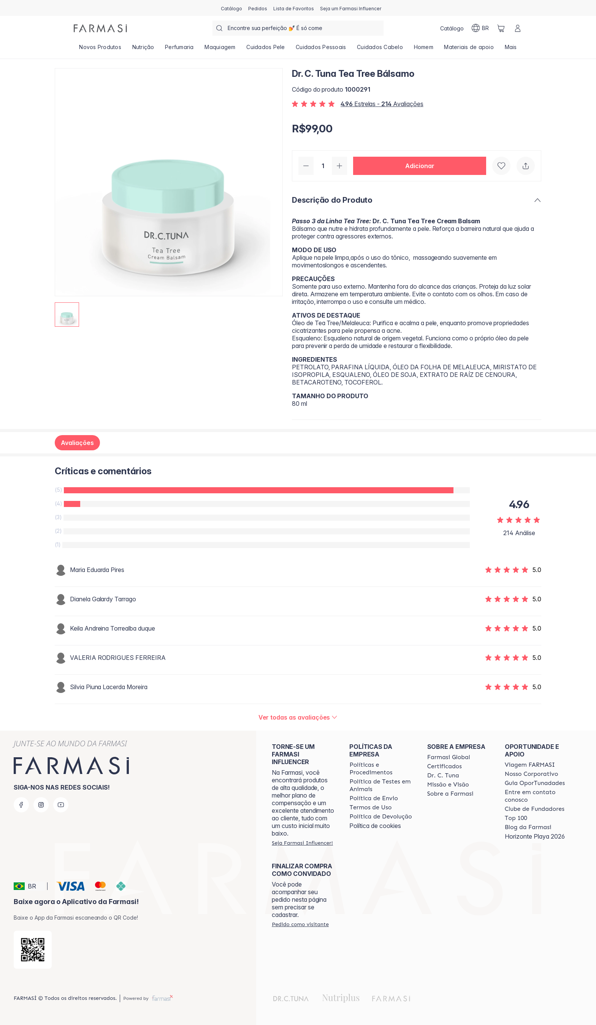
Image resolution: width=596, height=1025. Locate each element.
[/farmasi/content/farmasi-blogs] (528, 827)
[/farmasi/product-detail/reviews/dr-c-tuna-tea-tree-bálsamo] (298, 717)
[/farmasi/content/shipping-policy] (373, 798)
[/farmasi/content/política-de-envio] (370, 807)
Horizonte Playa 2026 (535, 836)
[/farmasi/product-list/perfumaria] (179, 49)
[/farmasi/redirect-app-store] (33, 950)
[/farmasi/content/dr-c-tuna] (443, 775)
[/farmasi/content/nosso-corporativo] (531, 774)
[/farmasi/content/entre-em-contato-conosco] (537, 796)
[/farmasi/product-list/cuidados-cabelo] (380, 49)
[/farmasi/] (100, 28)
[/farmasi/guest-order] (300, 924)
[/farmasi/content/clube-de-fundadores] (534, 809)
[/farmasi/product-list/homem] (423, 49)
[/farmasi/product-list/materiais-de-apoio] (469, 49)
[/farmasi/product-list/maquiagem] (220, 49)
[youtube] (60, 804)
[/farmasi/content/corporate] (448, 757)
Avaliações (77, 443)
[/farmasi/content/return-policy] (380, 816)
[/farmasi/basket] (501, 28)
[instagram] (41, 804)
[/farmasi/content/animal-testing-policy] (381, 785)
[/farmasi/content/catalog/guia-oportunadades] (535, 783)
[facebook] (21, 804)
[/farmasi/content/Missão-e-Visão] (448, 784)
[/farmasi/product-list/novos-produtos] (100, 49)
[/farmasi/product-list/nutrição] (143, 49)
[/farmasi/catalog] (231, 8)
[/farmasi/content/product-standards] (444, 766)
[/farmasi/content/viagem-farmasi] (530, 765)
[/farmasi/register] (257, 8)
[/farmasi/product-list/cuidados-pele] (265, 49)
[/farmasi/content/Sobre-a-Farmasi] (450, 794)
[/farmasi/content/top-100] (516, 818)
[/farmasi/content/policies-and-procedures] (381, 768)
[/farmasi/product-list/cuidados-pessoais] (321, 49)
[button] (419, 166)
